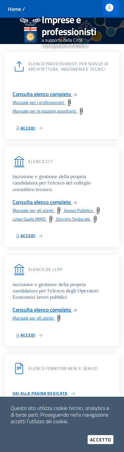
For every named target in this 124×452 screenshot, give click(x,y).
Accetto (101, 439)
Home (14, 9)
